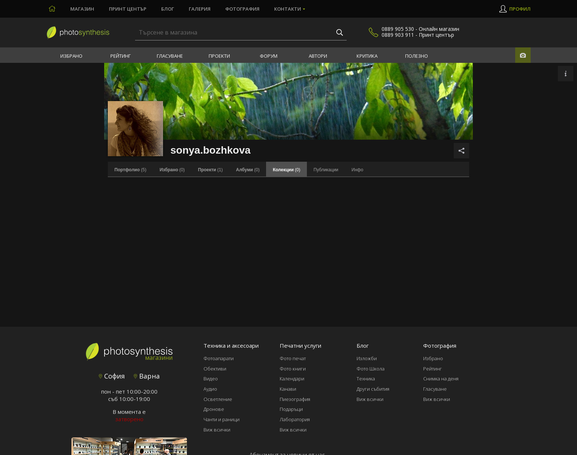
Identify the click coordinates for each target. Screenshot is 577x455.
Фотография (242, 9)
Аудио (210, 389)
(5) (130, 169)
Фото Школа (371, 368)
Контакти (287, 9)
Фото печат (293, 358)
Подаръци (291, 409)
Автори (318, 56)
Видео (210, 378)
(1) (210, 169)
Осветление (217, 399)
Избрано (71, 56)
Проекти (219, 56)
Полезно (416, 56)
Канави (288, 389)
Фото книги (293, 368)
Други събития (373, 389)
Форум (268, 56)
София (112, 376)
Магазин (82, 9)
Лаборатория (295, 419)
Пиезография (295, 399)
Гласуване (170, 56)
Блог (167, 9)
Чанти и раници (221, 419)
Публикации (326, 169)
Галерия (199, 9)
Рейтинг (120, 56)
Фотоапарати (218, 358)
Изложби (367, 358)
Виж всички (216, 429)
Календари (292, 378)
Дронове (213, 409)
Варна (147, 376)
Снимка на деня (441, 378)
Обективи (214, 368)
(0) (172, 169)
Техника (366, 378)
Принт (127, 9)
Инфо (357, 169)
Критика (367, 56)
